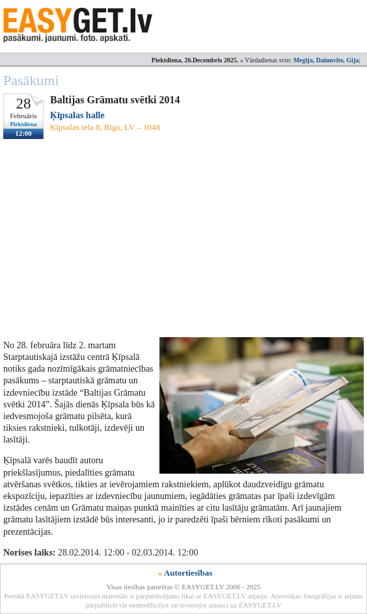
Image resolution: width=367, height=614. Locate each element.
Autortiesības (188, 573)
